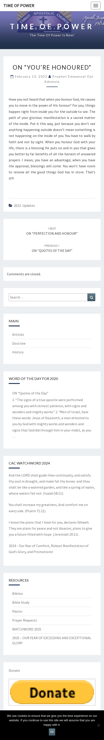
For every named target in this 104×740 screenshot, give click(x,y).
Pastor (17, 611)
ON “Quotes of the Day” (30, 393)
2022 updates (24, 205)
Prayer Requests (24, 620)
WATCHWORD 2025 (26, 629)
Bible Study (20, 602)
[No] (98, 725)
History (18, 352)
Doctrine (19, 343)
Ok (52, 732)
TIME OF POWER (18, 5)
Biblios (17, 593)
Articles (18, 334)
